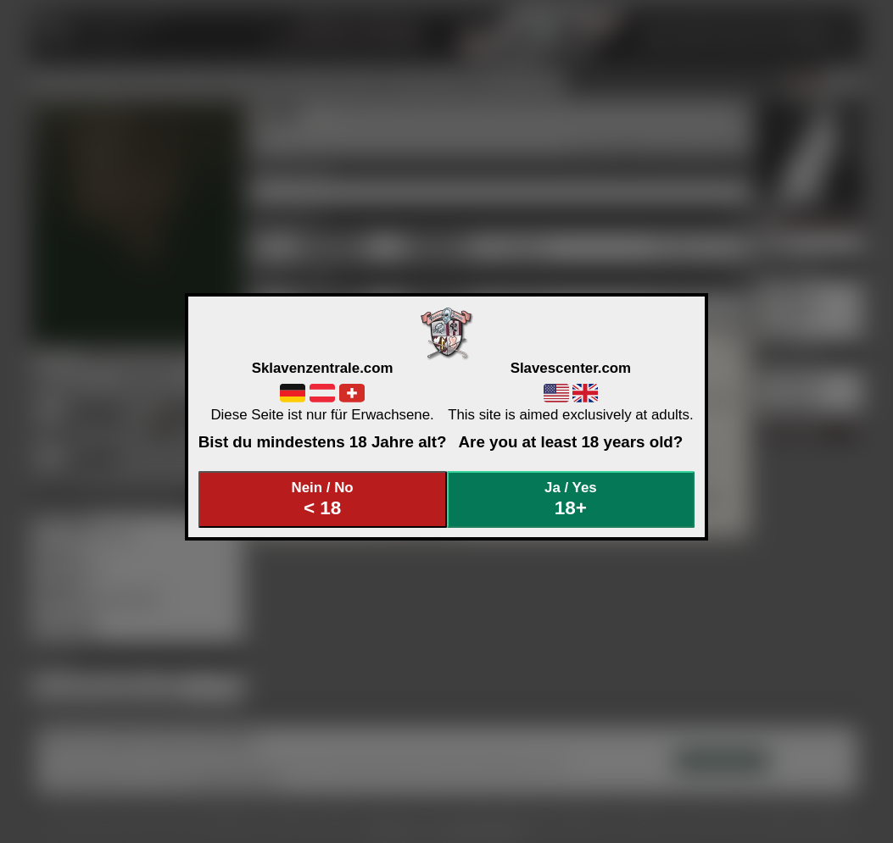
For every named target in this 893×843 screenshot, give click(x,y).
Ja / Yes (571, 499)
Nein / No (322, 499)
